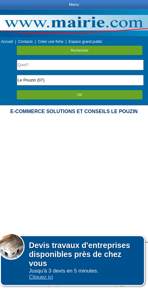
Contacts (25, 41)
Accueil (7, 41)
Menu (74, 4)
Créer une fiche (50, 41)
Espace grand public (85, 41)
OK (79, 95)
